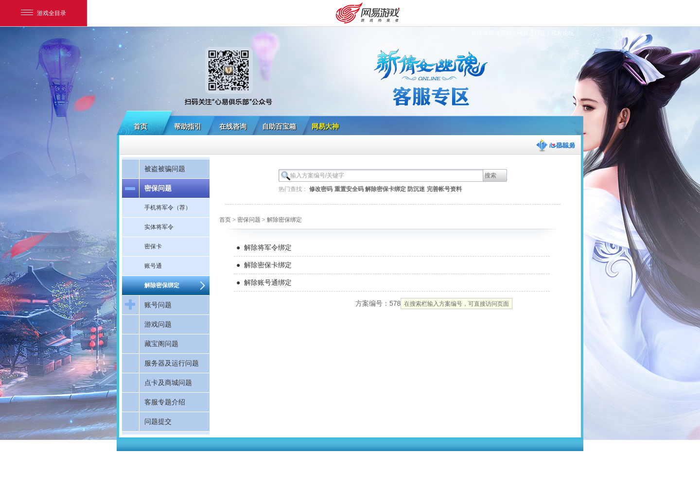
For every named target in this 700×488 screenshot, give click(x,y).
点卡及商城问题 (168, 382)
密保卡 (153, 246)
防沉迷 (416, 189)
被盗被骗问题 (164, 169)
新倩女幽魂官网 (491, 33)
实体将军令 (159, 227)
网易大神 (325, 126)
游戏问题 (158, 324)
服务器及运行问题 (171, 363)
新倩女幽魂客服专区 (350, 69)
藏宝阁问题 (161, 344)
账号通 (153, 265)
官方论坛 (562, 33)
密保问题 (158, 188)
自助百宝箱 (279, 126)
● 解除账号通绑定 (264, 282)
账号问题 (158, 305)
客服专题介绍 (164, 402)
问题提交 (158, 421)
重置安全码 (349, 189)
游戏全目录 (43, 13)
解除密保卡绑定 (385, 189)
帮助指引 (187, 126)
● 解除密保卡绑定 (264, 265)
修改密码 (320, 189)
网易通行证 (531, 33)
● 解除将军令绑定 (264, 247)
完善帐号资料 (444, 189)
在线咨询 (232, 126)
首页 (140, 126)
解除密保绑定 (161, 285)
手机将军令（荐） (167, 207)
